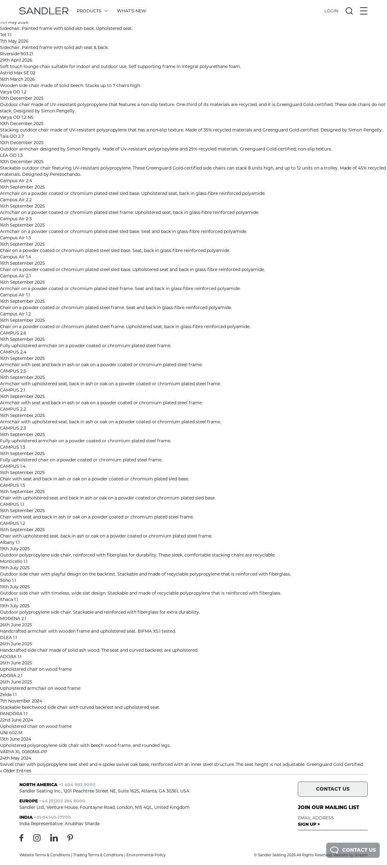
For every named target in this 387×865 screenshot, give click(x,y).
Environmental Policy (146, 855)
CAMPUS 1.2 (12, 523)
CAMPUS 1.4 (12, 466)
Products (92, 11)
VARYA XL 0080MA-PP (23, 751)
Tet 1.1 (5, 34)
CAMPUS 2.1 (12, 390)
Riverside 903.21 (16, 53)
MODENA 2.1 (13, 618)
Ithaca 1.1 (9, 599)
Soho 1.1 (8, 580)
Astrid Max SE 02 (17, 73)
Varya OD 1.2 (13, 92)
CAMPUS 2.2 (13, 409)
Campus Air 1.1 (15, 295)
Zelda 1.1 (8, 694)
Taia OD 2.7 (12, 136)
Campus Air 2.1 (15, 276)
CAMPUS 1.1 (12, 504)
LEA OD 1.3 (11, 155)
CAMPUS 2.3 (13, 428)
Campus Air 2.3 (16, 218)
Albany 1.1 (10, 542)
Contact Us (353, 850)
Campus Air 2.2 (16, 199)
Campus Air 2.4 (16, 180)
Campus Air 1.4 (15, 257)
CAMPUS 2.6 (13, 333)
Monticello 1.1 (14, 561)
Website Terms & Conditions (44, 855)
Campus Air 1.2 (15, 314)
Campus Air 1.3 (15, 237)
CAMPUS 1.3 (12, 447)
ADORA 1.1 (10, 656)
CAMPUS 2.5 (13, 371)
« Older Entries (15, 770)
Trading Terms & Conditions (98, 855)
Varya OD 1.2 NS (17, 117)
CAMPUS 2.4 (13, 352)
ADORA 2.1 (11, 675)
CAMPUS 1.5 (12, 485)
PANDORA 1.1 (14, 713)
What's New (131, 11)
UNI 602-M (11, 732)
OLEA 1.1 (8, 637)
